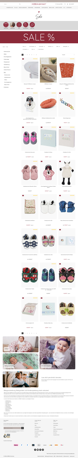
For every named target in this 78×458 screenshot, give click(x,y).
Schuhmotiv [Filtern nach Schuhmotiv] (42, 46)
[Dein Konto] (67, 4)
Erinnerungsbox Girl (30, 323)
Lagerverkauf (37, 434)
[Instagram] (43, 450)
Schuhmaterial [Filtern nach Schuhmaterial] (32, 46)
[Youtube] (38, 450)
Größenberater (38, 427)
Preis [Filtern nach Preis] (33, 49)
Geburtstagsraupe (66, 118)
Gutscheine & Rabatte (39, 431)
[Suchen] (20, 4)
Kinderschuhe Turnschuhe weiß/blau (29, 254)
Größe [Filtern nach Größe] (58, 46)
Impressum (72, 456)
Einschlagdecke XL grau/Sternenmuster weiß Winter (29, 119)
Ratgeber (36, 432)
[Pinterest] (40, 450)
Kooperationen (56, 434)
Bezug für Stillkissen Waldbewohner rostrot (67, 84)
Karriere (55, 432)
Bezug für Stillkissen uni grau (30, 83)
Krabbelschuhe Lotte (48, 254)
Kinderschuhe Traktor (30, 288)
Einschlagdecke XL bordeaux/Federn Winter (48, 187)
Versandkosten (71, 453)
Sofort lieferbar (41, 49)
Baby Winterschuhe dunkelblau (67, 220)
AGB (12, 431)
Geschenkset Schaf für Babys (67, 254)
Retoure (36, 423)
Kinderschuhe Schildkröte (67, 323)
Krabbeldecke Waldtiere (30, 220)
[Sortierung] (68, 55)
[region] (39, 25)
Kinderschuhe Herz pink (30, 152)
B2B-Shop (55, 431)
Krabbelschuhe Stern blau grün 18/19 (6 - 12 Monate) (48, 289)
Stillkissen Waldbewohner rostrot (48, 118)
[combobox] (11, 4)
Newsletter (37, 429)
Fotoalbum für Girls (67, 152)
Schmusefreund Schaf (66, 186)
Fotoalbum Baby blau (48, 323)
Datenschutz (66, 456)
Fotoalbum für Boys (48, 152)
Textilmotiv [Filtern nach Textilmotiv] (50, 46)
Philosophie (55, 423)
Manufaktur (55, 425)
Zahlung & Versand (49, 456)
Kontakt (36, 436)
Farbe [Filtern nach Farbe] (24, 46)
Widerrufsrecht (59, 456)
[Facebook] (35, 450)
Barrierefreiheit (41, 456)
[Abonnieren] (22, 428)
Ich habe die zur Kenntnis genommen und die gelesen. (14, 431)
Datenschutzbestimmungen (14, 430)
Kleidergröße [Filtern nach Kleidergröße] (66, 46)
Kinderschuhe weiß (48, 220)
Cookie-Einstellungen (8, 440)
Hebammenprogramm (57, 429)
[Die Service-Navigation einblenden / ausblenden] (59, 4)
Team (54, 427)
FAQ (35, 425)
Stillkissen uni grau (48, 83)
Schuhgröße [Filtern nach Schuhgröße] (25, 49)
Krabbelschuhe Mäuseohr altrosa (29, 186)
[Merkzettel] (65, 4)
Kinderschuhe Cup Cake (67, 288)
